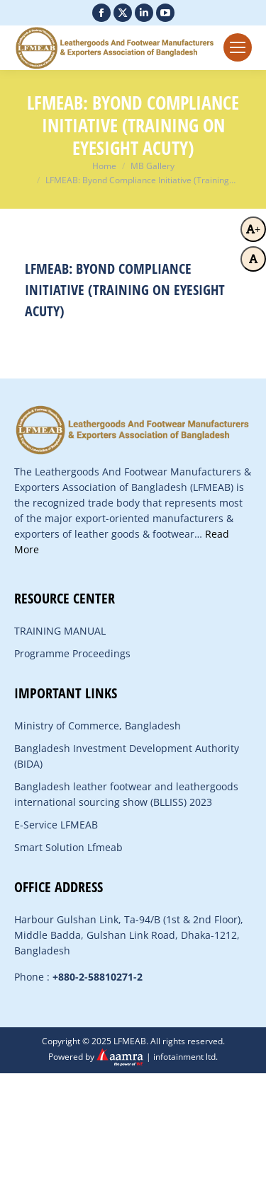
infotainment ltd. (185, 1057)
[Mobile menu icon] (237, 47)
